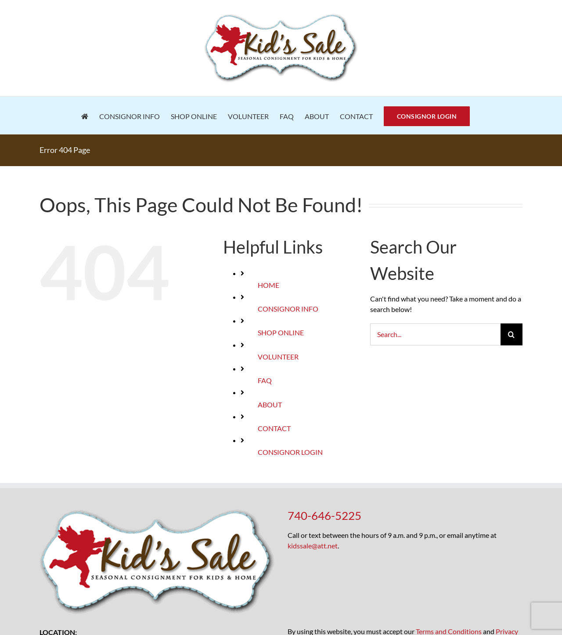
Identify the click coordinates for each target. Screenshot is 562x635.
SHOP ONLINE (281, 332)
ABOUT (270, 404)
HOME (268, 285)
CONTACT (274, 428)
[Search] (511, 334)
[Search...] (435, 334)
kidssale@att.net (313, 545)
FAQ (265, 380)
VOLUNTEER (278, 356)
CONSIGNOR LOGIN (290, 452)
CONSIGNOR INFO (288, 309)
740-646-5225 (324, 515)
